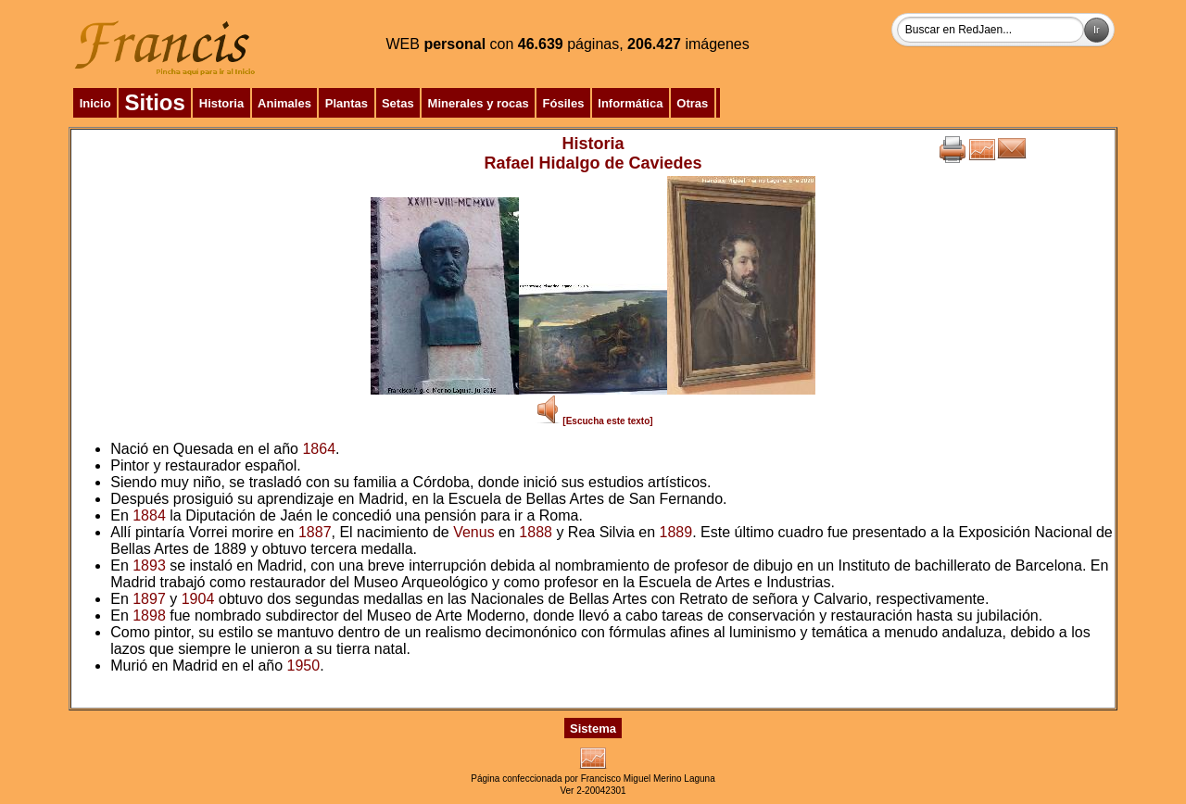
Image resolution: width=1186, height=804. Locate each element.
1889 (676, 532)
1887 (315, 532)
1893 (149, 565)
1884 (149, 515)
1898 (149, 615)
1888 (535, 532)
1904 (198, 599)
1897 (149, 599)
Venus (473, 532)
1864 (318, 449)
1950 (304, 665)
